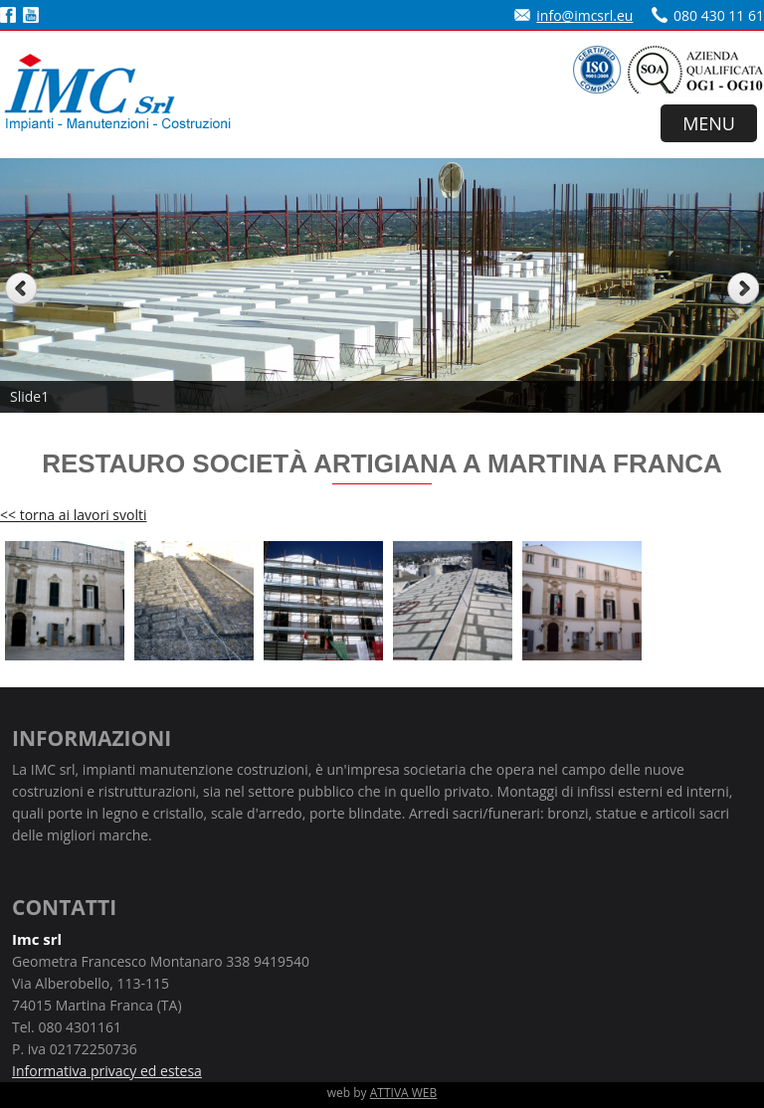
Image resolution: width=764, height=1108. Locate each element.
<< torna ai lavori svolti (73, 514)
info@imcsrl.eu (584, 15)
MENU (708, 123)
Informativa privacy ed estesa (107, 1070)
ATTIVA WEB (404, 1092)
